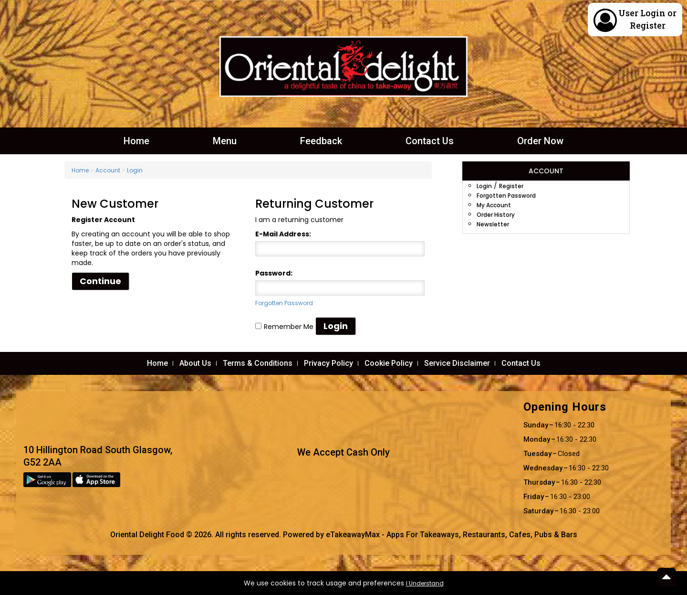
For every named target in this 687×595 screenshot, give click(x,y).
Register (648, 25)
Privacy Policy (328, 363)
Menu (225, 141)
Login (653, 13)
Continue (100, 281)
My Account (494, 205)
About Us (195, 363)
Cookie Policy (388, 363)
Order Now (540, 141)
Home (136, 141)
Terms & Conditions (257, 363)
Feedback (321, 141)
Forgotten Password (284, 303)
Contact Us (430, 141)
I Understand (425, 583)
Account (107, 170)
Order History (496, 215)
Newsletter (493, 224)
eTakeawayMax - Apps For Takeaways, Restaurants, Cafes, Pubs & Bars (451, 534)
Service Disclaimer (457, 363)
